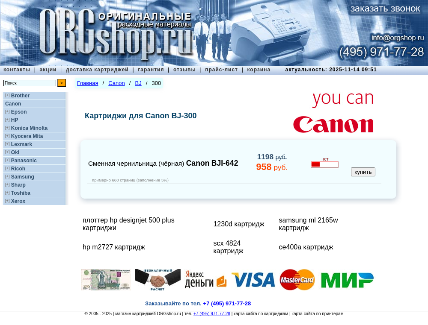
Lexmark (21, 144)
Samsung (22, 177)
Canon (13, 104)
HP (14, 120)
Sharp (18, 185)
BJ (138, 83)
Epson (19, 112)
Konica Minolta (29, 128)
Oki (15, 152)
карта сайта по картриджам (261, 313)
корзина (258, 70)
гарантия (151, 70)
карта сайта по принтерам (317, 313)
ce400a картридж (306, 247)
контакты (16, 70)
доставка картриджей (97, 70)
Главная (87, 83)
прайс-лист (221, 70)
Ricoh (18, 169)
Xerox (18, 201)
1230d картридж (238, 224)
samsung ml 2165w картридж (308, 224)
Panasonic (24, 161)
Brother (20, 96)
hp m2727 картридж (114, 247)
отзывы (184, 70)
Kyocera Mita (27, 136)
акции (48, 70)
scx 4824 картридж (228, 247)
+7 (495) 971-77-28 (211, 313)
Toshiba (20, 193)
